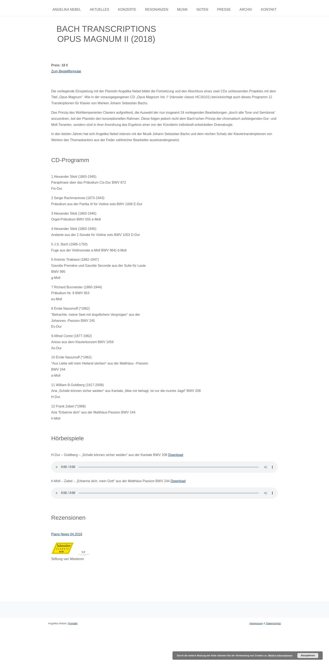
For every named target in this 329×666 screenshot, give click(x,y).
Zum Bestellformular (66, 71)
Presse (224, 9)
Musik (182, 9)
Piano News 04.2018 (66, 534)
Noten (202, 9)
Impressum (256, 623)
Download (175, 455)
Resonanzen (156, 9)
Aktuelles (99, 9)
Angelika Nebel (66, 9)
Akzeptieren (308, 655)
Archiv (245, 9)
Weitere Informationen (280, 655)
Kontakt (269, 9)
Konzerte (127, 9)
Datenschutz (273, 623)
